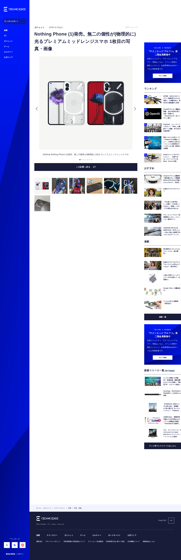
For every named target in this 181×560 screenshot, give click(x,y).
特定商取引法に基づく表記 (115, 541)
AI (5, 36)
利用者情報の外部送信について (74, 541)
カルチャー (8, 52)
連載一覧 (162, 317)
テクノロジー (52, 535)
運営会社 (39, 541)
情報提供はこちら (149, 541)
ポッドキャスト (114, 535)
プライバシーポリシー (53, 541)
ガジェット (8, 41)
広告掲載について (134, 541)
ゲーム (6, 46)
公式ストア (8, 57)
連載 (5, 30)
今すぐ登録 (162, 76)
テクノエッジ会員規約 (95, 541)
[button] (37, 108)
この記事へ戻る (86, 167)
